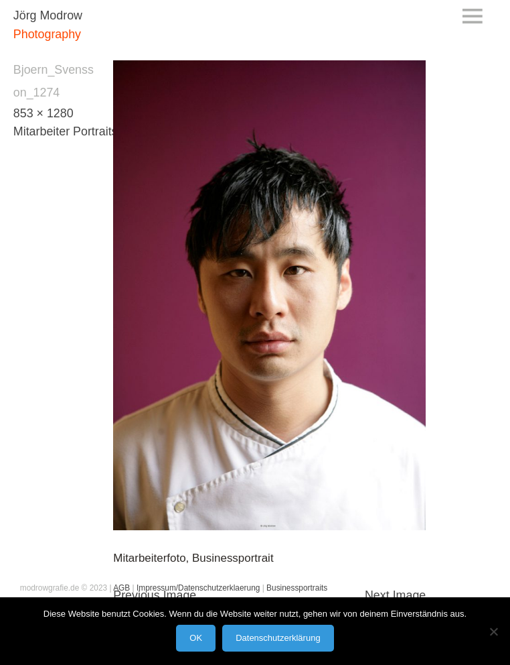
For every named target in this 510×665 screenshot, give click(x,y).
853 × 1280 (43, 113)
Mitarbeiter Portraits (65, 131)
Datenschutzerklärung (278, 638)
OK (195, 638)
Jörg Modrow (47, 15)
